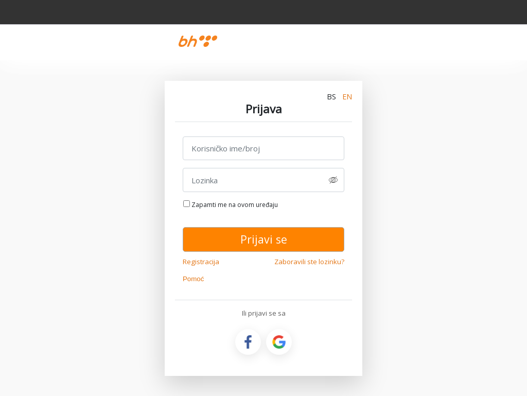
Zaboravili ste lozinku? (309, 261)
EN (347, 96)
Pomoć (193, 279)
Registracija (201, 261)
